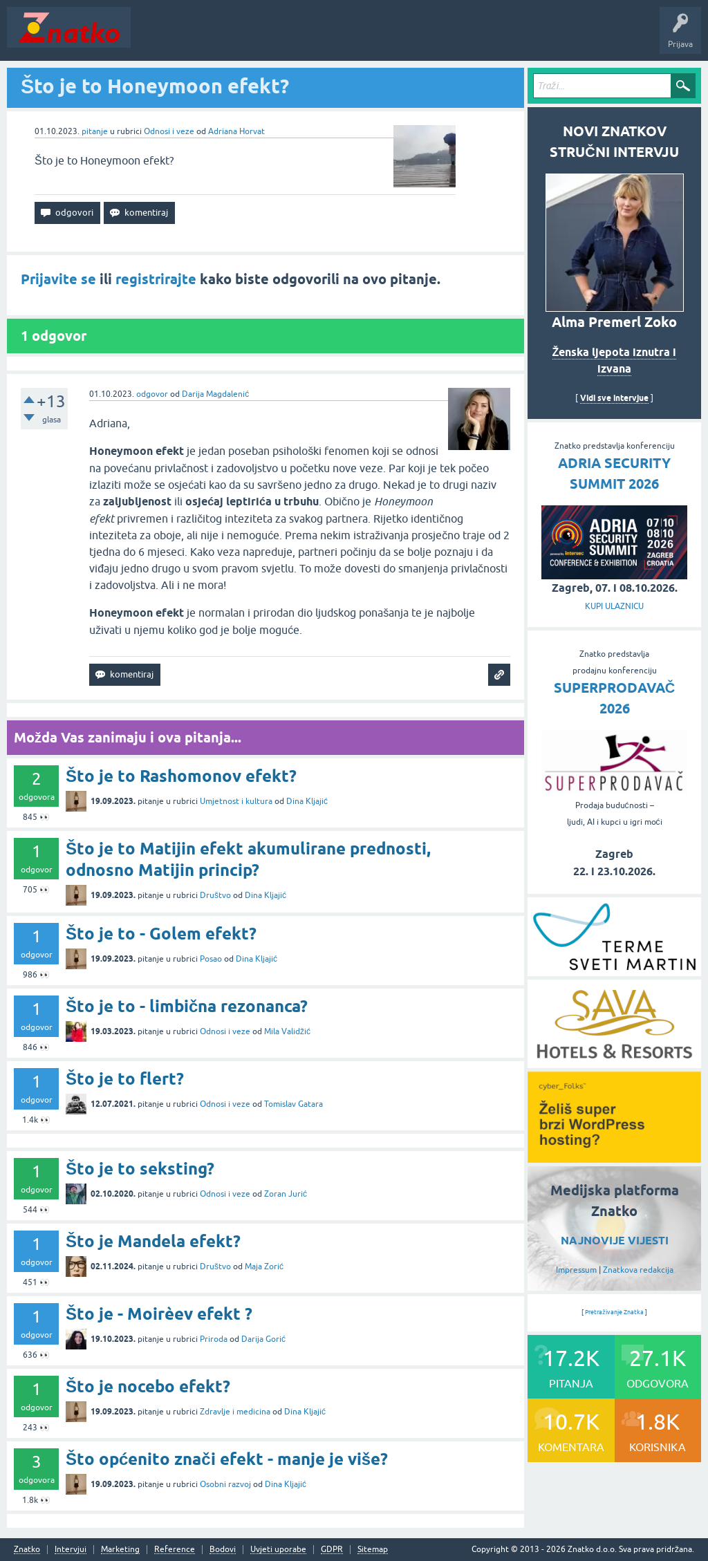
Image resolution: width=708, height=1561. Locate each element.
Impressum (576, 1270)
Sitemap (372, 1549)
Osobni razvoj (225, 1484)
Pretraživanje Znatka (614, 1312)
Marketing (120, 1549)
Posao (211, 959)
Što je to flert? (125, 1079)
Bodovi (222, 1549)
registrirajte (155, 279)
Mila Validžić (287, 1031)
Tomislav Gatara (293, 1104)
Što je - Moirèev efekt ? (159, 1314)
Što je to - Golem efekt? (161, 934)
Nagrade (487, 37)
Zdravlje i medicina (235, 1412)
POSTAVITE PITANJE (341, 37)
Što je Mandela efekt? (153, 1241)
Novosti (154, 37)
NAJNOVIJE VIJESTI (615, 1240)
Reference (174, 1549)
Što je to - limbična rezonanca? (187, 1006)
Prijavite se (58, 279)
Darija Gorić (263, 1339)
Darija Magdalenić (215, 394)
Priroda (213, 1339)
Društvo (215, 895)
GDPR (332, 1549)
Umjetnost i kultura (236, 801)
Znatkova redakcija (638, 1270)
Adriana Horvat (236, 131)
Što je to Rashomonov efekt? (181, 776)
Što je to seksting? (140, 1169)
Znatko (27, 1549)
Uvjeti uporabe (278, 1549)
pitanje (95, 131)
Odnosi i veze (169, 131)
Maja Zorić (264, 1266)
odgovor (152, 394)
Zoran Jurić (285, 1194)
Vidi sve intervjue (614, 398)
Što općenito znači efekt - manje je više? (227, 1459)
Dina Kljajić (307, 801)
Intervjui (70, 1549)
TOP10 (444, 37)
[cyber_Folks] (614, 1158)
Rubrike (271, 37)
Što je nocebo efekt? (148, 1386)
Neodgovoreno (212, 37)
